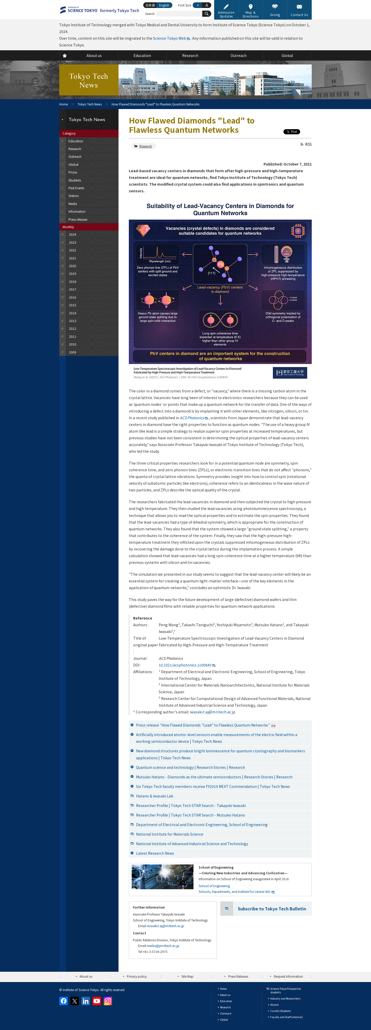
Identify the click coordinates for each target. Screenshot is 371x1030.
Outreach (225, 1013)
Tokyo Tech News (90, 104)
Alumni (274, 1005)
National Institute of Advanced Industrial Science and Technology (192, 843)
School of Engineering (214, 886)
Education (226, 1001)
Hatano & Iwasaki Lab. (155, 795)
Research (145, 146)
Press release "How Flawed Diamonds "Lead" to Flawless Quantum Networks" (205, 725)
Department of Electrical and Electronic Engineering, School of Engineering (202, 824)
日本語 (150, 5)
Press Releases (238, 976)
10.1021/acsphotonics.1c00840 (185, 665)
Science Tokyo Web (169, 38)
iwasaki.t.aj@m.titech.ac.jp (212, 711)
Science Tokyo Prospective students (285, 990)
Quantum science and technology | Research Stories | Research (190, 767)
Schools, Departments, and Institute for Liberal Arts (234, 891)
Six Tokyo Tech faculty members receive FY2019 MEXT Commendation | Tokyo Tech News (213, 786)
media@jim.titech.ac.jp (163, 945)
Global (224, 1019)
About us (86, 976)
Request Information (288, 976)
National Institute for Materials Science (169, 834)
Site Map (187, 976)
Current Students (280, 1011)
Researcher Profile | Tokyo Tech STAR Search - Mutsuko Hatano (190, 815)
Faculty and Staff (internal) (286, 1017)
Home (63, 104)
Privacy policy (137, 976)
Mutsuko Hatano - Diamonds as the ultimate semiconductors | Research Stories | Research (214, 776)
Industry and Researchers (285, 998)
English (164, 5)
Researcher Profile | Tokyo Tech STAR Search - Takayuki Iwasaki (191, 805)
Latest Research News (155, 853)
